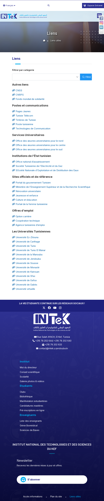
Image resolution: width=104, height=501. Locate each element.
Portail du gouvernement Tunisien (31, 182)
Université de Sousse (25, 263)
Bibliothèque (26, 396)
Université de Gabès (24, 284)
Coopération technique (26, 220)
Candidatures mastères (31, 405)
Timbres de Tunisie (24, 119)
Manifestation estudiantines (33, 401)
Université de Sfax (23, 276)
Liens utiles (55, 40)
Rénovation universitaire (26, 191)
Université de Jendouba (26, 258)
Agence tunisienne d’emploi (28, 225)
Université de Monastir (25, 267)
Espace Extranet (93, 5)
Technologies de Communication (31, 128)
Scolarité (24, 376)
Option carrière (21, 216)
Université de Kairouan (25, 271)
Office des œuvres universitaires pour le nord (37, 140)
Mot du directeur (28, 367)
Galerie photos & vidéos (32, 381)
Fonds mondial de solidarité (28, 99)
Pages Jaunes (21, 111)
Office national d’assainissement (31, 161)
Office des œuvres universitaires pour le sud (37, 149)
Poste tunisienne (22, 124)
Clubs (23, 392)
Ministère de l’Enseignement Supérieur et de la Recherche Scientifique (51, 186)
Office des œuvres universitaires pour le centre (38, 145)
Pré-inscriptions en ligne (32, 410)
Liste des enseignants (31, 421)
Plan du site (56, 496)
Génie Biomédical (28, 425)
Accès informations (32, 496)
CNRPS (18, 94)
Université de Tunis (24, 245)
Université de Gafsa (24, 280)
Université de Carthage (26, 241)
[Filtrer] (86, 77)
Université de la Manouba (27, 254)
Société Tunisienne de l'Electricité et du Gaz (37, 166)
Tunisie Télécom (22, 115)
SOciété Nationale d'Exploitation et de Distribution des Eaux (45, 170)
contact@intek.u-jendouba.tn (53, 348)
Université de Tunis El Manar (28, 250)
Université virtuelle (23, 288)
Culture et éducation (24, 199)
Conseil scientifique (30, 372)
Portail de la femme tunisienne (29, 204)
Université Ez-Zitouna (25, 237)
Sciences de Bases (29, 430)
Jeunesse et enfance (25, 195)
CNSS (17, 90)
